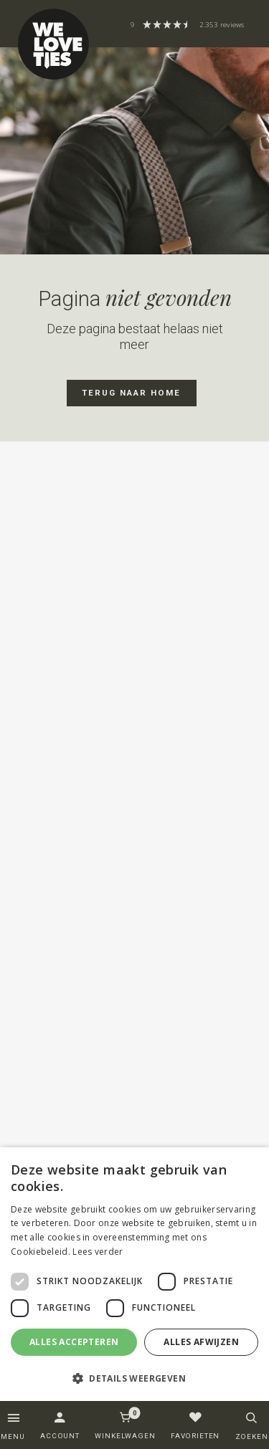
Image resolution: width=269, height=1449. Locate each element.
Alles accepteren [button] (73, 1342)
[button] (134, 1378)
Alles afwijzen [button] (201, 1342)
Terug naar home (131, 393)
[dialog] (134, 1274)
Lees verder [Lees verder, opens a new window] (97, 1251)
